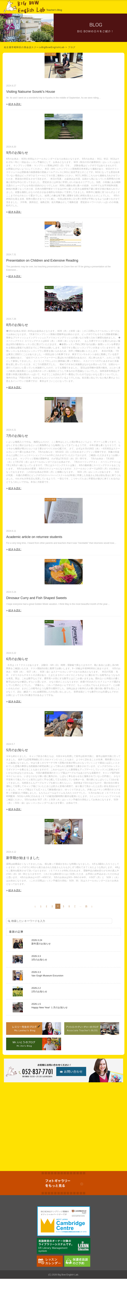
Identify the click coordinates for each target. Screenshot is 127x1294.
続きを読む (14, 104)
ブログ (72, 47)
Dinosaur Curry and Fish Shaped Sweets (36, 598)
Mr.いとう (49, 115)
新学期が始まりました (23, 858)
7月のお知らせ (17, 436)
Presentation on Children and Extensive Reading (42, 260)
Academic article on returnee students (34, 537)
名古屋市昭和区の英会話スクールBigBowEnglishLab (34, 47)
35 (86, 906)
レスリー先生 (50, 54)
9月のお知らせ (17, 153)
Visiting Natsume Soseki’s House (30, 92)
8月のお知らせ (17, 325)
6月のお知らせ (17, 659)
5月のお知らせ (17, 750)
